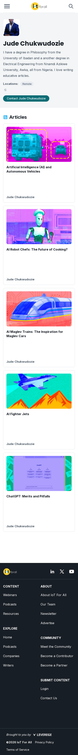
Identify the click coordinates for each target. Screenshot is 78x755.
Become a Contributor (57, 656)
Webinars (10, 595)
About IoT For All (53, 595)
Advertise (47, 623)
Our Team (48, 604)
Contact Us (49, 698)
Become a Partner (54, 665)
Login (45, 689)
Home (7, 637)
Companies (11, 656)
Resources (11, 614)
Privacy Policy (44, 742)
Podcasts (9, 604)
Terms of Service (17, 749)
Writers (8, 665)
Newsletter (48, 614)
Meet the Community (56, 647)
